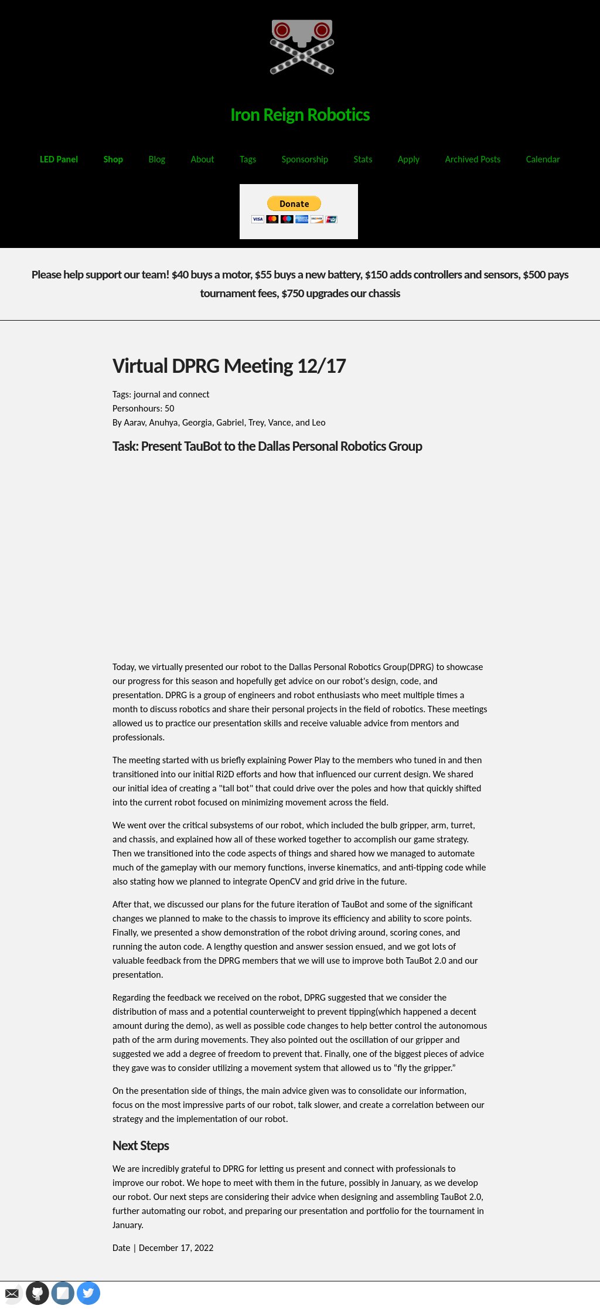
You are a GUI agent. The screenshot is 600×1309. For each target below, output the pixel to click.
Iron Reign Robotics (299, 114)
